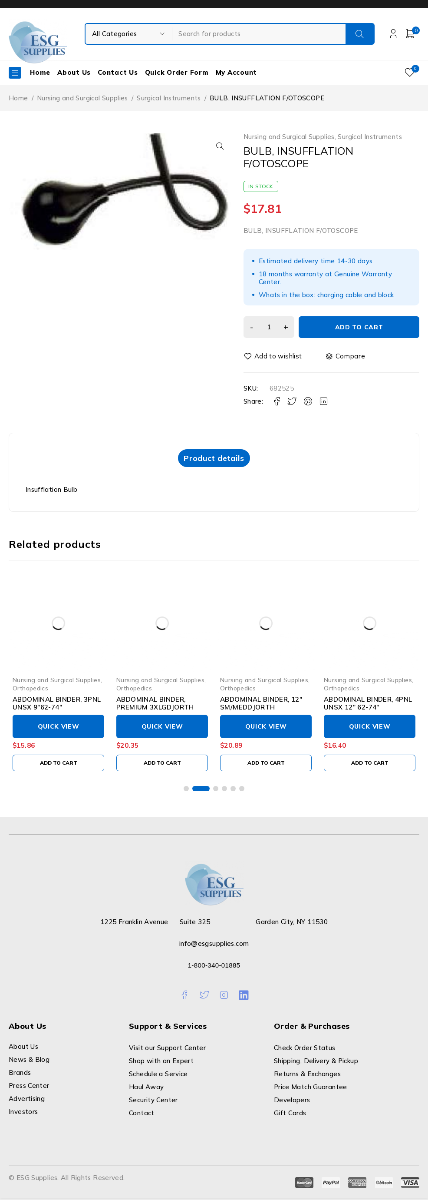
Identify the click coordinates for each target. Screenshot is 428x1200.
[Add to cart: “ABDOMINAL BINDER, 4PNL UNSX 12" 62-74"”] (369, 764)
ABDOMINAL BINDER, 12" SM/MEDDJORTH (261, 704)
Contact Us (118, 72)
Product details (214, 459)
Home (40, 72)
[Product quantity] (267, 327)
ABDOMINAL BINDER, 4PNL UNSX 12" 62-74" (368, 704)
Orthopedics (30, 689)
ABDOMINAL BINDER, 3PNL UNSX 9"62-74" (57, 704)
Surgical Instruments (169, 98)
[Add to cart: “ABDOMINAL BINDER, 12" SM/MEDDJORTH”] (266, 764)
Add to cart (357, 327)
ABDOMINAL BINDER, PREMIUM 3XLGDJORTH (155, 704)
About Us (74, 72)
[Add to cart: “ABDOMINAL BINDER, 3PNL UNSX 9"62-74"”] (58, 764)
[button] (217, 146)
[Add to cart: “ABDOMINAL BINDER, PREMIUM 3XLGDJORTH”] (162, 764)
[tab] (214, 458)
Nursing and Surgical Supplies (82, 98)
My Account (236, 72)
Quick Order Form (177, 72)
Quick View (58, 728)
